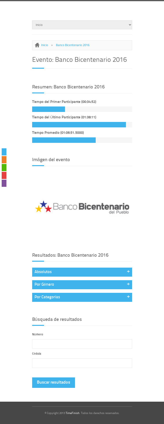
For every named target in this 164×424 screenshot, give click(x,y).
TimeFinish (73, 413)
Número (37, 334)
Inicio (44, 45)
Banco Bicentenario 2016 (72, 45)
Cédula (36, 353)
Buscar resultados (53, 382)
